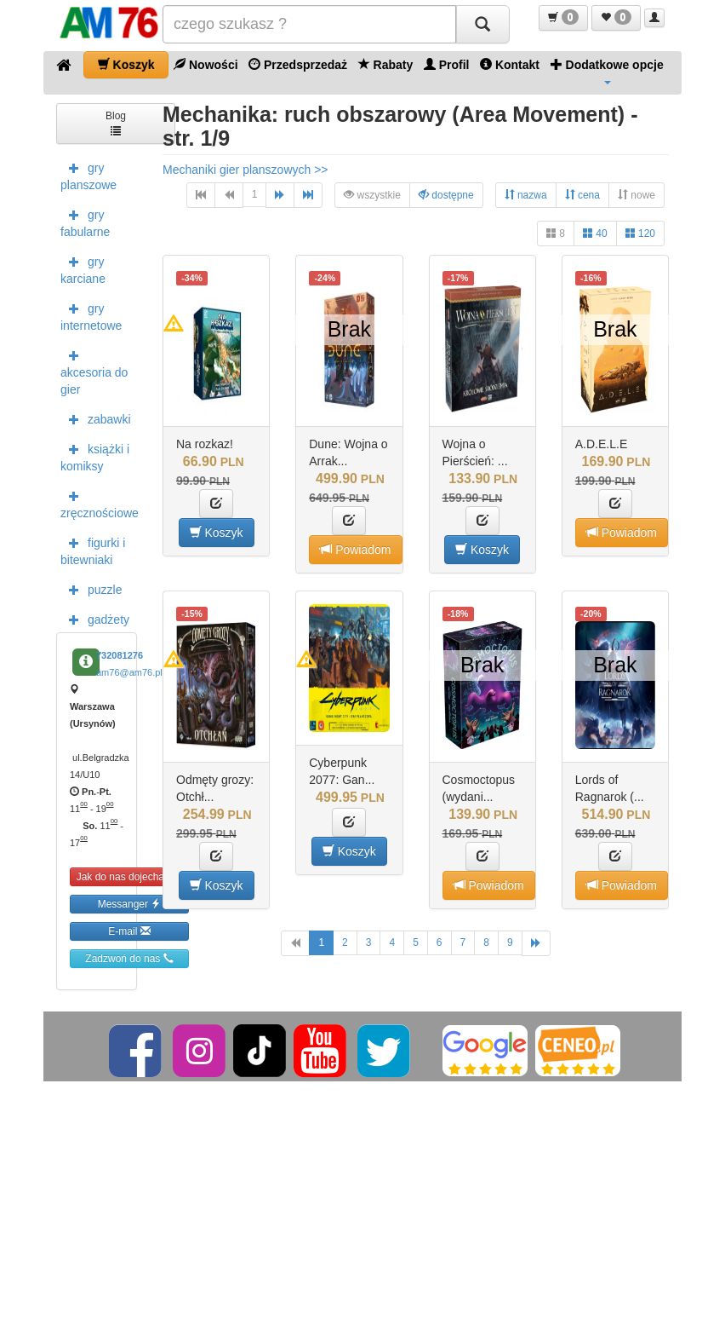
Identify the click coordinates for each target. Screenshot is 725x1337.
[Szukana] (309, 24)
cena (582, 194)
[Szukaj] (482, 24)
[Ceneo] (577, 1050)
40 (595, 233)
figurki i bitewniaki (92, 550)
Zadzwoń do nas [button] (129, 958)
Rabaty (386, 64)
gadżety (94, 618)
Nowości (205, 64)
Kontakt (509, 64)
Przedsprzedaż (297, 64)
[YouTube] (321, 1050)
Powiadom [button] (355, 549)
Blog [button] (116, 122)
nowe (636, 194)
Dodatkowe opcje (607, 70)
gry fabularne (85, 222)
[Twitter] (385, 1050)
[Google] (485, 1050)
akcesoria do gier (94, 370)
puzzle (91, 588)
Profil (447, 64)
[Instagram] (200, 1050)
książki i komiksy (94, 456)
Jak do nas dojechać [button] (130, 876)
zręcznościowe (98, 503)
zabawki (95, 418)
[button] (563, 18)
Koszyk (126, 64)
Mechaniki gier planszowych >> (245, 169)
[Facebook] (136, 1050)
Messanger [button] (130, 903)
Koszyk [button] (216, 532)
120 (640, 233)
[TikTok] (259, 1050)
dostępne (446, 194)
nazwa (526, 194)
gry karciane (83, 268)
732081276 (119, 655)
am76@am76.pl (129, 672)
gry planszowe (88, 175)
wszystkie (372, 194)
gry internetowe (91, 315)
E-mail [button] (129, 931)
